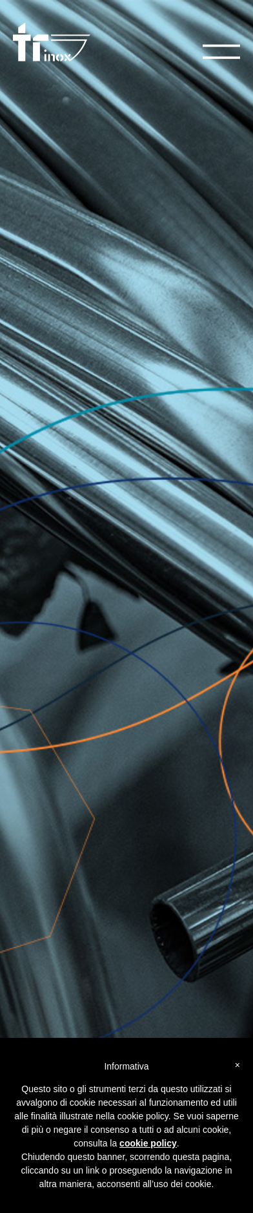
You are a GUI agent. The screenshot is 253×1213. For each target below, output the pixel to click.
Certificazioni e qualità (54, 1001)
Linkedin (29, 857)
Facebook (31, 847)
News (23, 745)
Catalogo (54, 599)
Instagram (31, 867)
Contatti (27, 734)
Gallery (26, 980)
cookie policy (148, 1143)
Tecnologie (34, 990)
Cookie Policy (38, 765)
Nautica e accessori (49, 970)
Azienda (28, 724)
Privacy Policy (38, 755)
